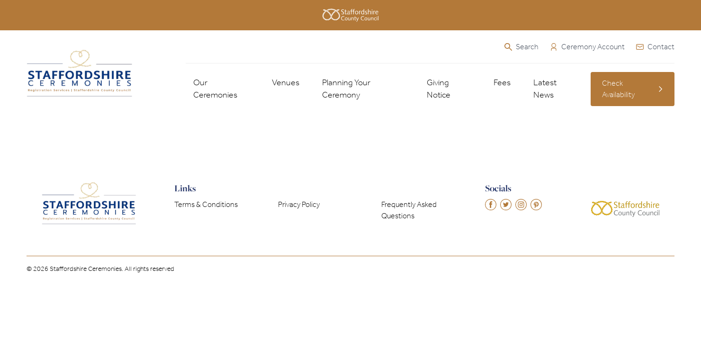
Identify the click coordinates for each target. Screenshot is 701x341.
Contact (655, 46)
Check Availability (632, 89)
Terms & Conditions (206, 204)
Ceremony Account (587, 46)
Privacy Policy (299, 204)
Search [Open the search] (521, 46)
